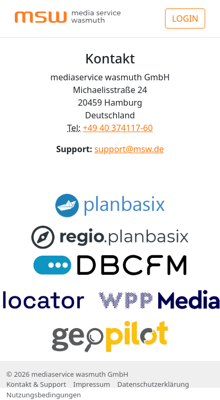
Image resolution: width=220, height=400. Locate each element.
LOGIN (185, 18)
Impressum (91, 384)
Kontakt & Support (36, 384)
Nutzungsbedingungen (43, 394)
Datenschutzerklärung (153, 384)
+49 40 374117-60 (117, 128)
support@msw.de (128, 149)
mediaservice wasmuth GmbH (79, 374)
